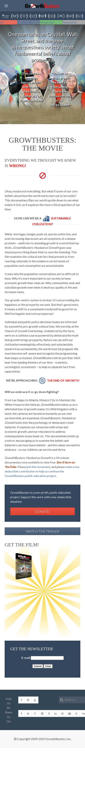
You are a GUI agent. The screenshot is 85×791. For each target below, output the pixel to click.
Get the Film (25, 22)
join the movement (38, 467)
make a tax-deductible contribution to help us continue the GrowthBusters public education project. (42, 471)
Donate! (42, 511)
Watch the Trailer (42, 531)
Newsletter (69, 22)
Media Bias (47, 22)
